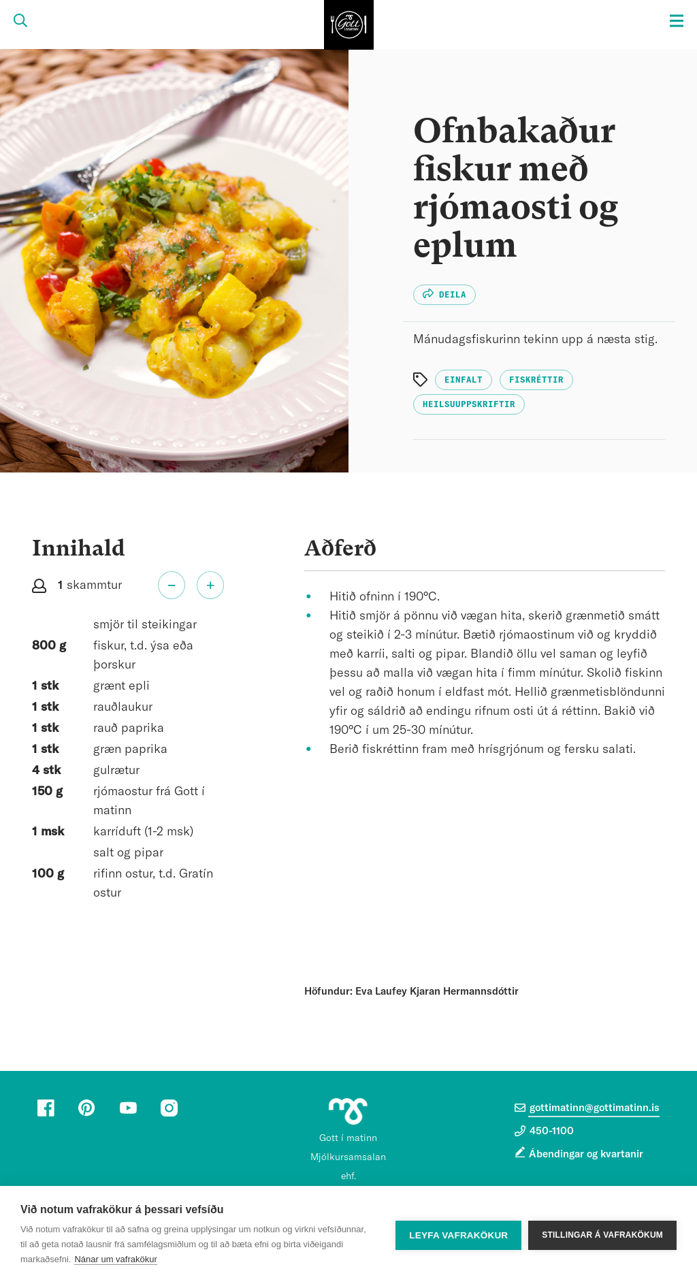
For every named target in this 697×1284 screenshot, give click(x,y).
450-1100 (544, 1130)
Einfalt (463, 380)
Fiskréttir (536, 380)
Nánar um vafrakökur (115, 1259)
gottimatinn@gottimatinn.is (587, 1107)
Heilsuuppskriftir (469, 404)
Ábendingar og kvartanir (586, 1154)
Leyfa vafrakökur (458, 1235)
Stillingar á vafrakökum (602, 1235)
